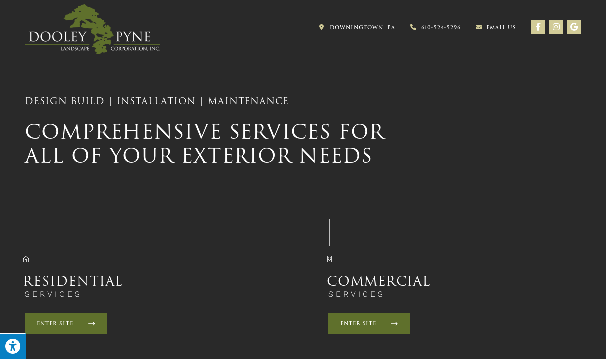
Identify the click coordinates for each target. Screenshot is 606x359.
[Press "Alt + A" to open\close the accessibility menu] (13, 346)
